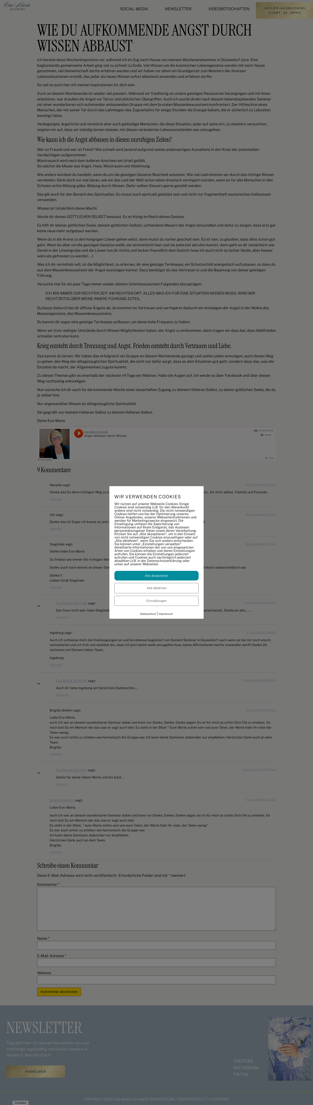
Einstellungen (156, 600)
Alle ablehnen (157, 588)
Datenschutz (148, 613)
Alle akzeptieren (156, 575)
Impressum (166, 613)
